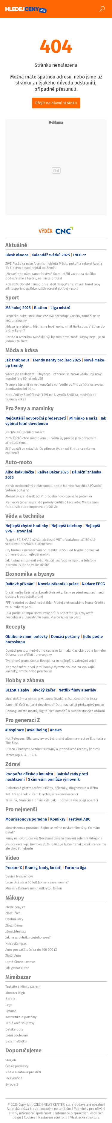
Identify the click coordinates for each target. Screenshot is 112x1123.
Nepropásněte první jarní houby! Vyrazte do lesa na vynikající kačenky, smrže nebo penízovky (50, 669)
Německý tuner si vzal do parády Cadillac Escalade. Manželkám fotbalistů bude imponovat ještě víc (52, 504)
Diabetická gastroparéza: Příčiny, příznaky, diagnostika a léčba (51, 788)
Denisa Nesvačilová (19, 876)
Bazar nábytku (16, 1041)
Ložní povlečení (16, 1035)
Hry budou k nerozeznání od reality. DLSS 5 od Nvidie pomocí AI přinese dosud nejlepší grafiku (52, 552)
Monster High (15, 992)
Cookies (29, 1117)
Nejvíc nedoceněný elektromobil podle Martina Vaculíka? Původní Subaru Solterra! (53, 487)
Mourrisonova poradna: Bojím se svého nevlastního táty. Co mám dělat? (52, 829)
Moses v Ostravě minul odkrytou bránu (33, 888)
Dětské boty (14, 1029)
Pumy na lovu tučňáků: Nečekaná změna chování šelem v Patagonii (53, 838)
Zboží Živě (12, 913)
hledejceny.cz (15, 907)
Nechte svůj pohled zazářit (25, 432)
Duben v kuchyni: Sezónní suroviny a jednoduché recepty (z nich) (52, 749)
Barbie (10, 998)
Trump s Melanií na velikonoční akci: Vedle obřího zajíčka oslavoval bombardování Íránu (54, 386)
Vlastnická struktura (84, 1117)
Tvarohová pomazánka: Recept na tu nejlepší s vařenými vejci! (50, 660)
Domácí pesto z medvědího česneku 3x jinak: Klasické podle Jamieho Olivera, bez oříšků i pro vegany (55, 652)
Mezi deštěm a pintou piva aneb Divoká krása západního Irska (51, 698)
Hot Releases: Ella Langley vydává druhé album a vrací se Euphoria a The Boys (55, 740)
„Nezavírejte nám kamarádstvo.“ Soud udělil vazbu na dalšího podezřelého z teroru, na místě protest (50, 275)
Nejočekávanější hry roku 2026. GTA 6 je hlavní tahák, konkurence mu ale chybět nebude (55, 846)
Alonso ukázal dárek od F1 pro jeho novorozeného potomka (48, 496)
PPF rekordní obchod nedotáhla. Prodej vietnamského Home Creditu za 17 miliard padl (55, 604)
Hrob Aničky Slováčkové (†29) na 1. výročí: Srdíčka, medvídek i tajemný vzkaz (50, 396)
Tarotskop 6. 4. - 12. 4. (21, 755)
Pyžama (10, 1011)
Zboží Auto (13, 955)
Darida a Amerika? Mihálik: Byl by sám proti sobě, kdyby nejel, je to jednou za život (55, 339)
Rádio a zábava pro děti (23, 1072)
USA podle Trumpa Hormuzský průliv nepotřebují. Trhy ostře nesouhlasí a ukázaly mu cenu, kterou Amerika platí (49, 615)
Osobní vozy (14, 919)
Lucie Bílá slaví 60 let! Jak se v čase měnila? (37, 882)
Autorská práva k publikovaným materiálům (39, 1108)
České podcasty (16, 1066)
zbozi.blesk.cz (15, 931)
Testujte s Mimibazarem (22, 986)
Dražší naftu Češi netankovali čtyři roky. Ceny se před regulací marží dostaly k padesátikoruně (55, 594)
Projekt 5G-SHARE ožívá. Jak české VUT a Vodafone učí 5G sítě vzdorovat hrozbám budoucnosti (50, 541)
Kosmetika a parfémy (20, 1017)
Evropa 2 (11, 1084)
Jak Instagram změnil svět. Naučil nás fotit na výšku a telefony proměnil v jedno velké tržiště (50, 562)
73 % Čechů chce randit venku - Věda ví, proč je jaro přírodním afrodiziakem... (50, 440)
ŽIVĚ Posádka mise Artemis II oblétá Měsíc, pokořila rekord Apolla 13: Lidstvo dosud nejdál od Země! (53, 265)
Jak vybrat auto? (17, 967)
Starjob (10, 1060)
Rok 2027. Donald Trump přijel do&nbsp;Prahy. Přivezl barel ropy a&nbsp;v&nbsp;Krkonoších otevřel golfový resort (52, 286)
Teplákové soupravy (19, 1023)
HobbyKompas (16, 943)
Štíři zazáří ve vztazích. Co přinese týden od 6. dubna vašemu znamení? (50, 450)
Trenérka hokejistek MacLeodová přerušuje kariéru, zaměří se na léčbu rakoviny (52, 318)
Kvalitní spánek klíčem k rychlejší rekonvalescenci (41, 794)
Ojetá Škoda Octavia (20, 961)
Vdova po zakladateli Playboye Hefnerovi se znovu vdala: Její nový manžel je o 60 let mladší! (53, 376)
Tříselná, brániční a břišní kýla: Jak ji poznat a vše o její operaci (51, 800)
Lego (8, 1004)
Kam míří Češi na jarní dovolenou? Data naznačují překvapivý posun (54, 704)
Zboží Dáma (14, 925)
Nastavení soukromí (52, 1117)
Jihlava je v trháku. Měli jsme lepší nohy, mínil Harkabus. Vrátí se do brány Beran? (55, 328)
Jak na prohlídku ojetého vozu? (27, 937)
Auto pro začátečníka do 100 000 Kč (31, 949)
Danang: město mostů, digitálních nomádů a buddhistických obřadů (55, 711)
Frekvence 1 (13, 1078)
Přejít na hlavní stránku (56, 103)
